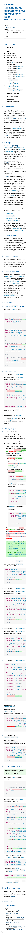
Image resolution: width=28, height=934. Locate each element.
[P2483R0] (6, 135)
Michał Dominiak (10, 27)
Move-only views (17, 910)
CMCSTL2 (6, 278)
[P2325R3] (23, 118)
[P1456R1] (15, 118)
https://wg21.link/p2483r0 (15, 929)
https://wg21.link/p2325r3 (12, 922)
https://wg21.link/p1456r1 (12, 913)
